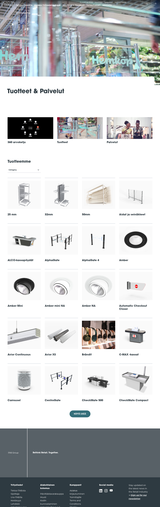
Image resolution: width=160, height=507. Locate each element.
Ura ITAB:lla (16, 497)
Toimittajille (75, 497)
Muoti (43, 497)
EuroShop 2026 (86, 2)
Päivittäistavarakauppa (52, 494)
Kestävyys (16, 500)
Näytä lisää (80, 414)
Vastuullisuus (120, 2)
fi (155, 4)
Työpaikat (108, 2)
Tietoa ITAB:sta (18, 490)
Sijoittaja (98, 2)
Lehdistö (15, 504)
